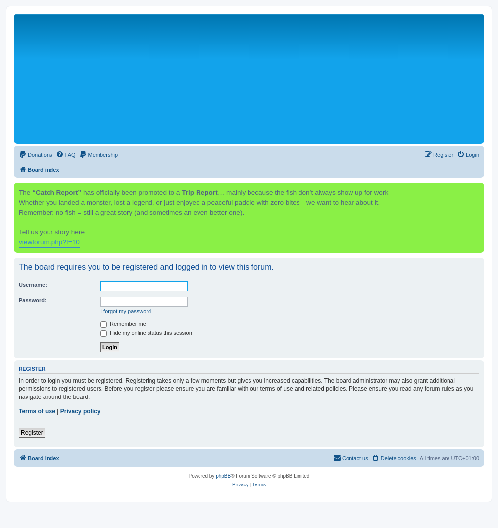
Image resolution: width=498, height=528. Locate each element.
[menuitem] (35, 155)
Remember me (123, 324)
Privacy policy (80, 411)
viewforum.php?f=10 (49, 242)
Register (32, 432)
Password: (33, 300)
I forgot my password (125, 311)
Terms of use (37, 411)
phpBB (223, 476)
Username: (33, 285)
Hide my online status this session (146, 333)
